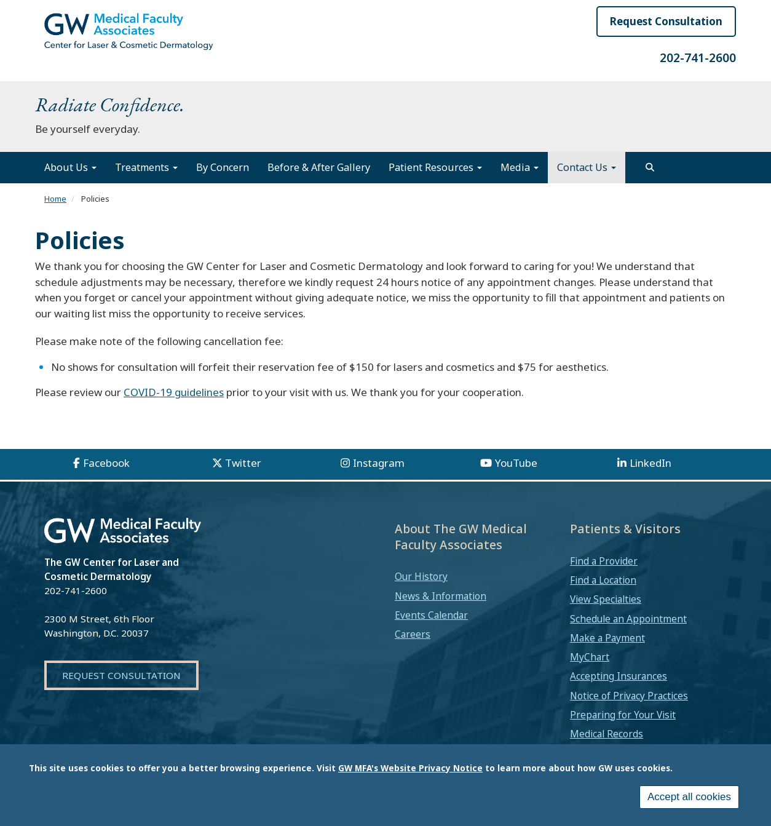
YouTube (516, 463)
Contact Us (586, 167)
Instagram (379, 463)
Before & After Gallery (318, 167)
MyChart (589, 657)
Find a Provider (604, 561)
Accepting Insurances (618, 676)
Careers (412, 634)
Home (55, 198)
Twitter (243, 463)
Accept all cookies (689, 797)
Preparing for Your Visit (623, 715)
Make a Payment (607, 638)
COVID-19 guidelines (174, 392)
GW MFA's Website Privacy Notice (410, 768)
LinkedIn (650, 463)
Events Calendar (431, 615)
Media (519, 167)
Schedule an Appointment (628, 619)
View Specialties (605, 599)
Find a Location (603, 580)
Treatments (146, 167)
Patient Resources (435, 167)
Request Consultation (666, 21)
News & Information (440, 596)
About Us (70, 167)
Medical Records (606, 734)
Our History (421, 576)
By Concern (222, 167)
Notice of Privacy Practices (629, 695)
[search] (650, 167)
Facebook (106, 463)
